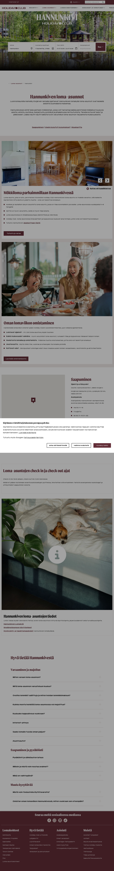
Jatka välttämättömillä (58, 445)
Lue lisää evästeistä (27, 433)
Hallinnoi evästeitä (81, 445)
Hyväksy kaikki (102, 445)
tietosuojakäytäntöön (33, 438)
